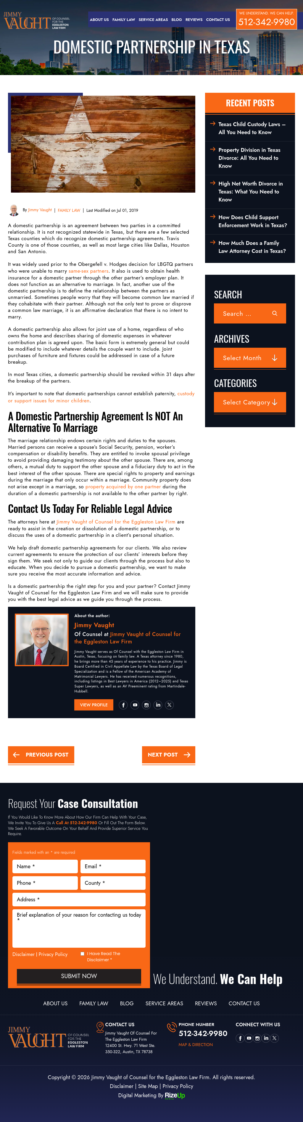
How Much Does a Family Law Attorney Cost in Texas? (252, 247)
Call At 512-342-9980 (76, 823)
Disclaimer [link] (121, 1086)
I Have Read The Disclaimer (103, 957)
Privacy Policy (53, 954)
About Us (99, 19)
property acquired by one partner (123, 486)
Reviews (194, 19)
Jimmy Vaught (39, 210)
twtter (169, 704)
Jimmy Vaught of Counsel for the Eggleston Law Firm (116, 521)
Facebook (123, 704)
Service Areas (153, 19)
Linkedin (157, 704)
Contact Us (218, 19)
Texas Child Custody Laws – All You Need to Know (252, 128)
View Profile (94, 705)
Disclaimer (23, 954)
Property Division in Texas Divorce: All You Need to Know (249, 158)
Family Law (123, 19)
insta (146, 704)
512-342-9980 (266, 22)
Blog (177, 19)
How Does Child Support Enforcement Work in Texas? (252, 221)
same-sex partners (89, 270)
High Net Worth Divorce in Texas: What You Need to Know (250, 192)
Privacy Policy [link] (177, 1086)
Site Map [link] (148, 1086)
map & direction (196, 1045)
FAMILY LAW (69, 210)
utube (134, 704)
